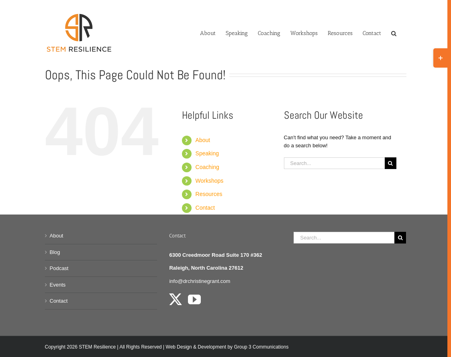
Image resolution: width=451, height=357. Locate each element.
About (203, 140)
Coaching (207, 167)
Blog (55, 252)
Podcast (59, 268)
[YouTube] (194, 299)
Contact (205, 207)
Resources (209, 194)
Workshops (210, 180)
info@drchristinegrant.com (199, 281)
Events (58, 285)
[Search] (390, 163)
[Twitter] (175, 299)
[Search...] (334, 163)
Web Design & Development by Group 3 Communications (227, 347)
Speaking (207, 153)
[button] (393, 32)
